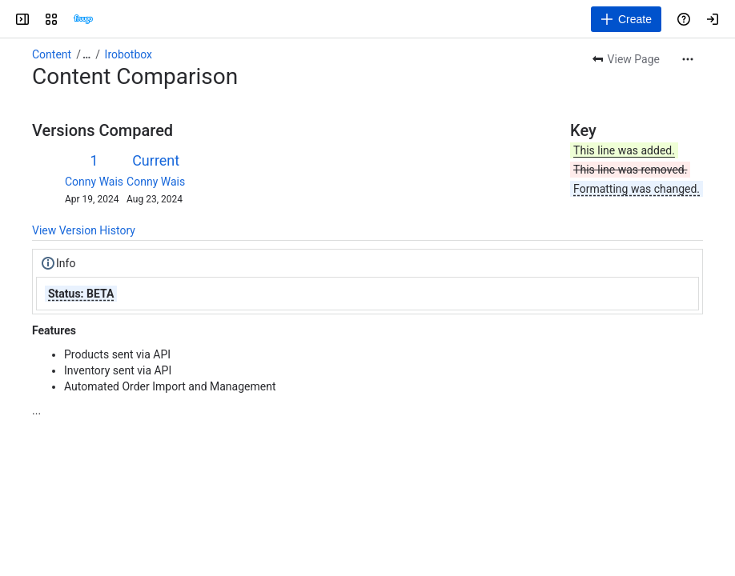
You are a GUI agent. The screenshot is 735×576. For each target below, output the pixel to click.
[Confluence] (83, 19)
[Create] (626, 19)
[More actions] (688, 59)
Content (51, 54)
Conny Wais (94, 181)
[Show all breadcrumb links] (86, 54)
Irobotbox (128, 54)
